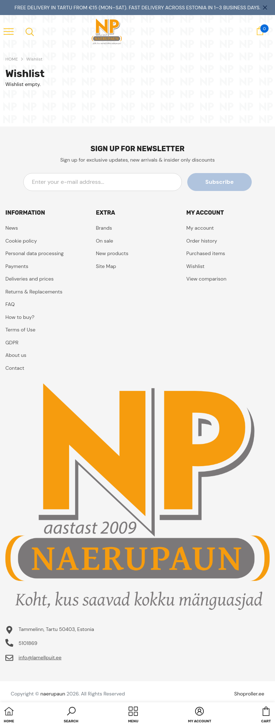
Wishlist (34, 59)
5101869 (28, 643)
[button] (71, 715)
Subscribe (219, 182)
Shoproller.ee (249, 693)
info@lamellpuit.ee (40, 657)
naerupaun (52, 693)
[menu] (9, 31)
